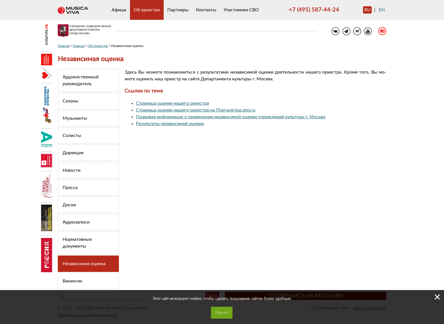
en (382, 10)
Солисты (72, 135)
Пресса (70, 187)
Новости (71, 170)
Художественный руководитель (81, 80)
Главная (64, 46)
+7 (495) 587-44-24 (314, 10)
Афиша (119, 10)
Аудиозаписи (76, 222)
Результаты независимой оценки (170, 123)
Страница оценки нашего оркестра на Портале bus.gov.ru (195, 110)
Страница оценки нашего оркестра (172, 103)
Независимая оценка (84, 263)
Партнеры (178, 10)
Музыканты (75, 118)
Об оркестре (147, 10)
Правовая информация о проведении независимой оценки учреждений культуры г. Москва (230, 117)
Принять (222, 312)
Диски (69, 205)
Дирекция (73, 153)
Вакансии (72, 281)
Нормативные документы (77, 242)
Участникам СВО (241, 10)
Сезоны (70, 101)
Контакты (206, 10)
